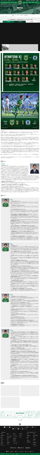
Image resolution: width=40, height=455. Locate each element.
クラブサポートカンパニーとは (15, 442)
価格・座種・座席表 (28, 441)
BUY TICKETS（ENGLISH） (3, 445)
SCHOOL (27, 2)
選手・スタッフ (8, 434)
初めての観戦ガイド (26, 15)
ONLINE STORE (33, 0)
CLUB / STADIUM (15, 2)
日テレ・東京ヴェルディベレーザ (32, 432)
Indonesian (32, 451)
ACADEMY (24, 2)
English (12, 451)
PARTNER (33, 2)
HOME (1, 16)
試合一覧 (18, 15)
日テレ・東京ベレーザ (5, 0)
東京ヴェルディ (4, 432)
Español (16, 451)
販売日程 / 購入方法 (2, 443)
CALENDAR (4, 2)
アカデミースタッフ (8, 444)
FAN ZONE (36, 2)
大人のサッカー (14, 435)
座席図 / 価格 (2, 442)
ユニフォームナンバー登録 (9, 435)
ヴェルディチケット (21, 447)
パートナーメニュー (15, 441)
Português (21, 451)
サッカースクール (14, 434)
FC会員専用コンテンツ (21, 435)
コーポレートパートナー (35, 445)
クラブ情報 (34, 436)
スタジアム (8, 438)
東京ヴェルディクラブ (12, 0)
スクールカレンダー (15, 436)
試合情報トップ (13, 15)
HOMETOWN (30, 2)
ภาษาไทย (26, 451)
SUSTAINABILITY (28, 0)
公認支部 (7, 440)
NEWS (1, 2)
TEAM (11, 2)
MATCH (7, 2)
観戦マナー (8, 439)
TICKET (9, 2)
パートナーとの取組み (15, 443)
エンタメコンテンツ (21, 436)
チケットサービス (28, 442)
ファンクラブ (20, 434)
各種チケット (2, 444)
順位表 (21, 15)
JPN (38, 0)
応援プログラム (20, 437)
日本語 (7, 451)
